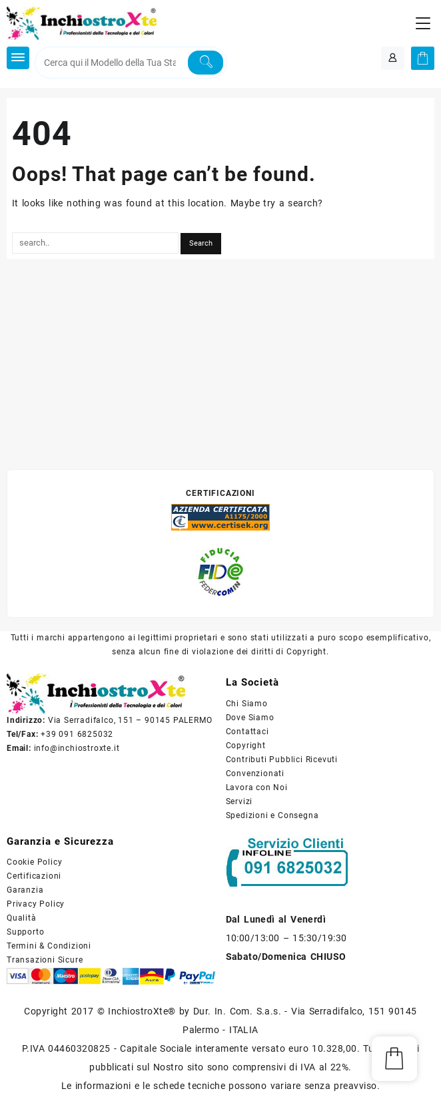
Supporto (25, 932)
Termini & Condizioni (49, 946)
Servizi (239, 801)
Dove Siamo (250, 717)
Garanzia (25, 890)
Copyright (246, 745)
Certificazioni (34, 876)
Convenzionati (255, 773)
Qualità (22, 918)
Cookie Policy (34, 862)
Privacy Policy (36, 904)
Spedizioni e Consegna (272, 815)
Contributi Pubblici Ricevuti (282, 759)
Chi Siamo (247, 703)
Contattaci (247, 731)
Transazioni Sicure (45, 960)
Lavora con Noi (257, 787)
